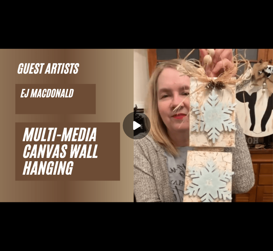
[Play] (137, 125)
